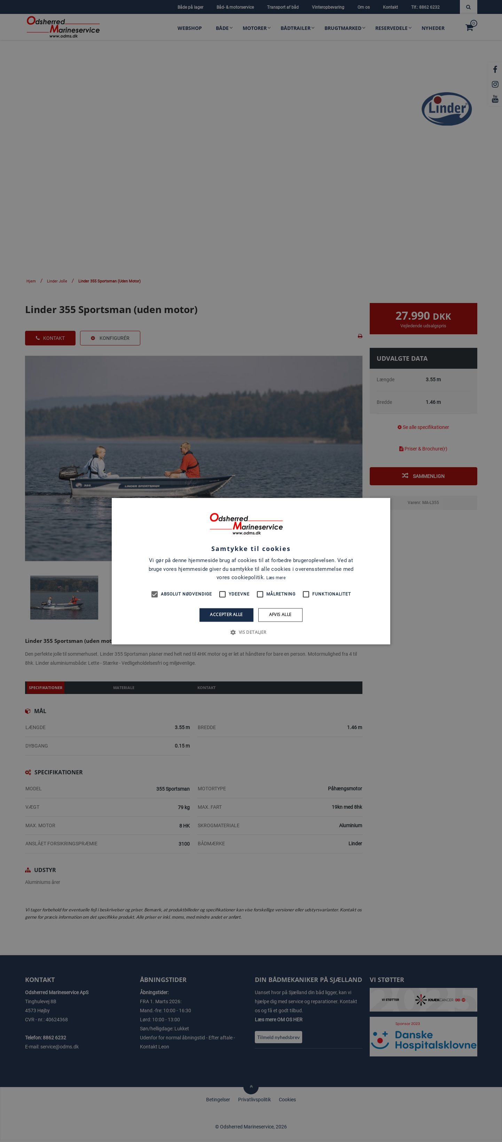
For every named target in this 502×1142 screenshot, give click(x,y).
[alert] (251, 571)
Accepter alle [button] (226, 615)
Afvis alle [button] (280, 615)
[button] (251, 632)
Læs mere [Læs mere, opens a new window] (275, 578)
